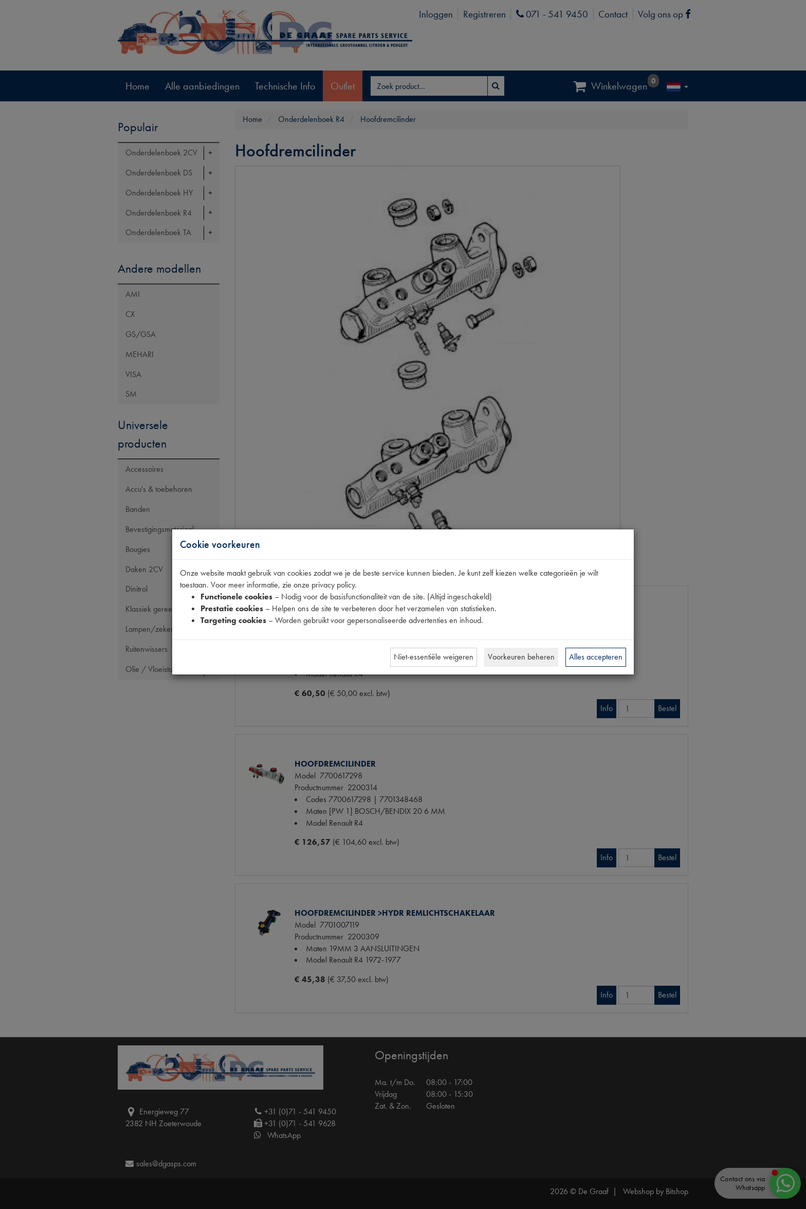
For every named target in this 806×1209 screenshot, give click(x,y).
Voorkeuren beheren (521, 656)
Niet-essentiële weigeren (433, 656)
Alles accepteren (595, 656)
